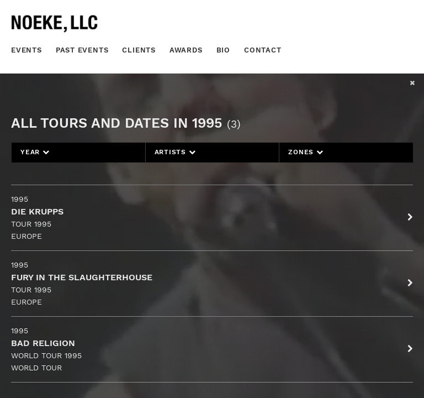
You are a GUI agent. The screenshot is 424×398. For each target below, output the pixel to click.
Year (35, 152)
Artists (175, 152)
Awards (186, 50)
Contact (263, 50)
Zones (305, 152)
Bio (223, 50)
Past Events (82, 50)
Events (26, 50)
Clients (139, 50)
